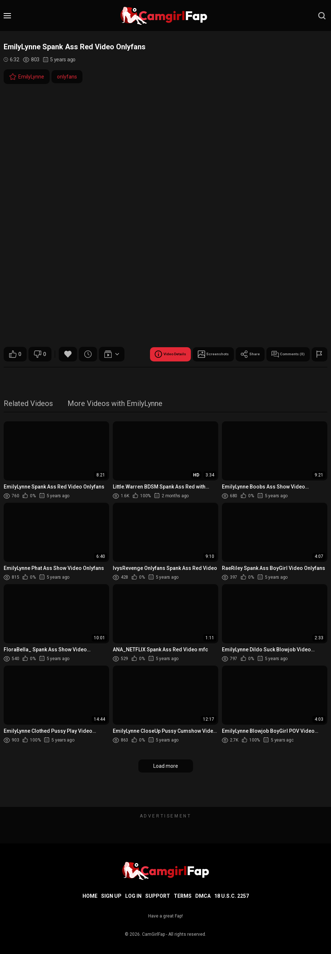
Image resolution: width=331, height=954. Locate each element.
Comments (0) (173, 372)
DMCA (203, 896)
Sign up (111, 896)
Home (89, 896)
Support (157, 896)
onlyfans (67, 77)
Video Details (29, 372)
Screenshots (83, 372)
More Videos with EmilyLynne (115, 422)
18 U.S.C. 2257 (231, 896)
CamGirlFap (153, 934)
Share (127, 372)
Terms (183, 896)
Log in (133, 896)
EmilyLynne (26, 76)
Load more (165, 784)
